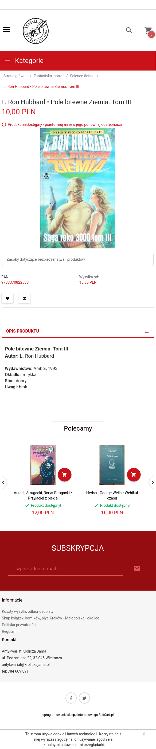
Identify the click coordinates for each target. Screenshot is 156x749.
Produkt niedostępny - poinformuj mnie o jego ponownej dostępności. (65, 124)
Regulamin (11, 631)
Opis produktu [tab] (22, 331)
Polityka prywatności (19, 625)
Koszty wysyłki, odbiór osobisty (27, 611)
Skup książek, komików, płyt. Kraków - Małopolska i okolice (50, 618)
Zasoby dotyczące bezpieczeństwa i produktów (46, 259)
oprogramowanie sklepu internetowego (70, 715)
